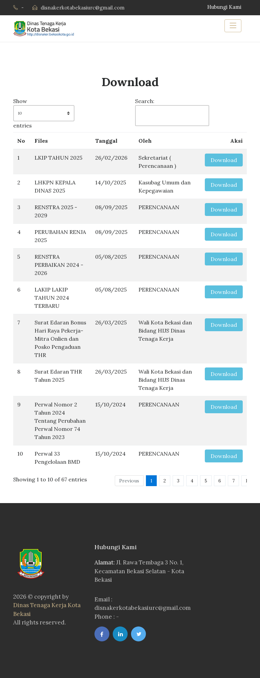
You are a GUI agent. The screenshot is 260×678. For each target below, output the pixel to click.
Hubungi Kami (224, 7)
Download (224, 160)
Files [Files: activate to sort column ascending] (41, 140)
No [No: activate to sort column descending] (21, 140)
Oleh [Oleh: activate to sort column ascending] (145, 140)
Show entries (43, 113)
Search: (168, 112)
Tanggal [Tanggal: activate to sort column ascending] (106, 140)
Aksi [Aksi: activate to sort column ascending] (236, 140)
